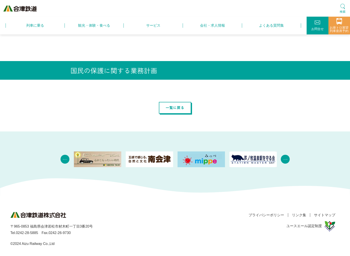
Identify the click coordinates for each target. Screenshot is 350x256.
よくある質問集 (271, 25)
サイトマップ (324, 215)
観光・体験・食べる (94, 25)
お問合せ (317, 25)
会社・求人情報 (212, 25)
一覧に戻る (175, 107)
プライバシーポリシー (263, 215)
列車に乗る (35, 25)
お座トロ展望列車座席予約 (339, 25)
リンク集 (298, 215)
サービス (153, 25)
